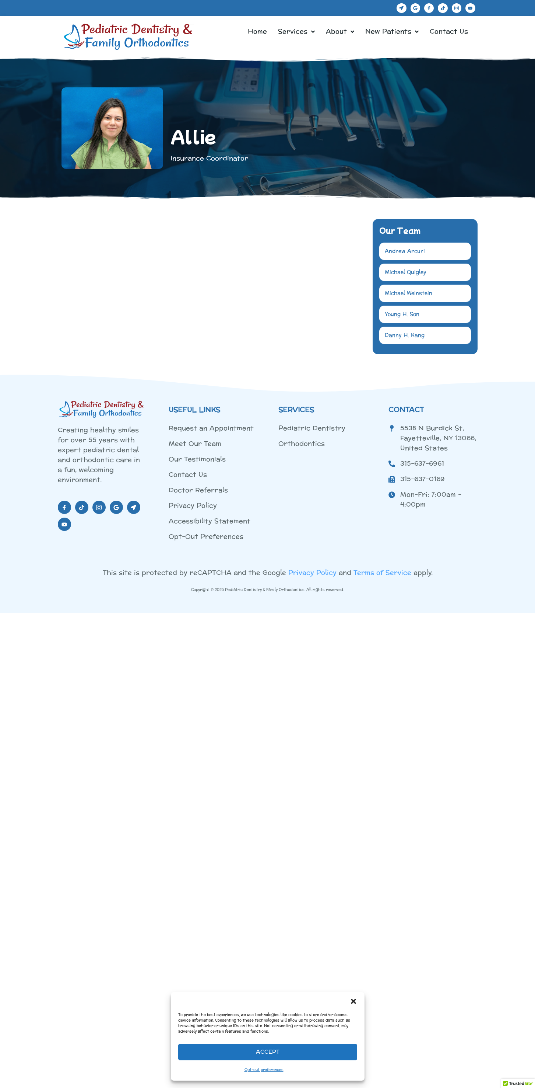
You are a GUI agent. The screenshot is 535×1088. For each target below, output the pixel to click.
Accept (267, 1052)
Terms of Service (382, 570)
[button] (353, 1001)
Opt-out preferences (264, 1070)
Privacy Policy (312, 570)
